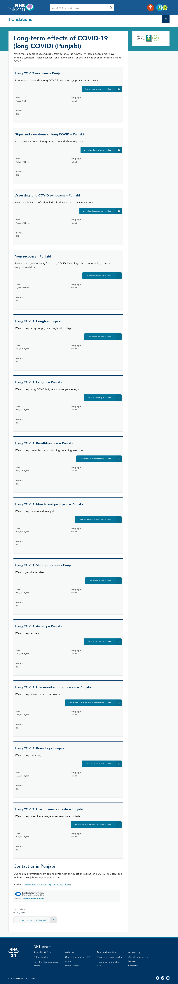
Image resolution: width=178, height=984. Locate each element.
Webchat (69, 952)
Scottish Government (33, 898)
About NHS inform (43, 952)
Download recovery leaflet (104, 275)
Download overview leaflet (103, 89)
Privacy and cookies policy (109, 957)
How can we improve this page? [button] (36, 920)
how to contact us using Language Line (46, 884)
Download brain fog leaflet (103, 764)
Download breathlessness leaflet (101, 458)
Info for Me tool (72, 965)
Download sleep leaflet (105, 580)
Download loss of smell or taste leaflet (98, 824)
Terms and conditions (107, 952)
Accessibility (134, 952)
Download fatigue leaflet (104, 397)
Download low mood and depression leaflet (95, 702)
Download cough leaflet (105, 336)
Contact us (133, 965)
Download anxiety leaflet (104, 641)
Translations (20, 19)
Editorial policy (41, 957)
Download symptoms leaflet (103, 150)
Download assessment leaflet (102, 211)
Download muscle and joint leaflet (100, 519)
